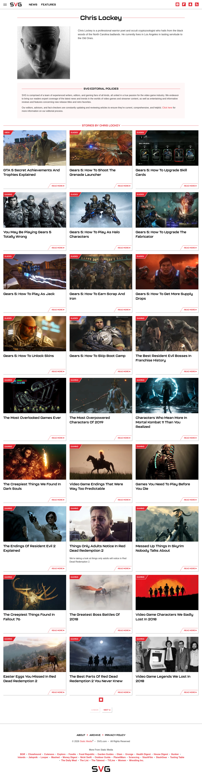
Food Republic (87, 754)
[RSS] (197, 5)
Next (106, 710)
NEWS (33, 4)
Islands (22, 757)
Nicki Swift (86, 757)
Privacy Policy (115, 735)
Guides (74, 132)
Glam (119, 754)
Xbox (7, 132)
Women (122, 760)
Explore (61, 754)
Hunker (175, 754)
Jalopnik (33, 757)
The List (84, 760)
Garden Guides (106, 754)
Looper (44, 757)
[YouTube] (177, 5)
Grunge (129, 754)
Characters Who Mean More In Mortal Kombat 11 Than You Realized (161, 422)
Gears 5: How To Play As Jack (29, 294)
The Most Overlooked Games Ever (32, 418)
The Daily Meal (69, 760)
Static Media (86, 741)
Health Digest (143, 754)
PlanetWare (119, 757)
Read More (57, 186)
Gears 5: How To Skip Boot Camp (98, 356)
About (81, 735)
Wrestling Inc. (136, 760)
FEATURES (48, 4)
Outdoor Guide (103, 757)
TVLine (111, 760)
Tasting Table (177, 757)
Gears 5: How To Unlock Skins (28, 356)
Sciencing (134, 757)
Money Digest (70, 757)
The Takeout (98, 760)
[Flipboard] (184, 5)
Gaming (8, 194)
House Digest (161, 754)
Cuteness (49, 754)
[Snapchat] (190, 5)
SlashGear (161, 757)
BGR (22, 754)
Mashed (55, 757)
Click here (167, 107)
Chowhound (34, 754)
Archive (95, 735)
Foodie (72, 754)
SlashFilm (147, 757)
